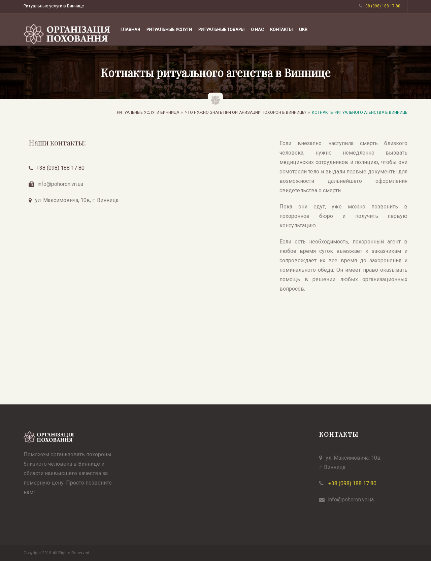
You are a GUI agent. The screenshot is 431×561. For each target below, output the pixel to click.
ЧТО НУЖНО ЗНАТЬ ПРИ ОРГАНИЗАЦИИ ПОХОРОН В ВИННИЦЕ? (245, 112)
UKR (303, 29)
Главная (130, 29)
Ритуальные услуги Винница (148, 112)
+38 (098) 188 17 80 (60, 168)
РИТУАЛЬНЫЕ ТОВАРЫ (221, 29)
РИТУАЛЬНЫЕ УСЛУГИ (169, 29)
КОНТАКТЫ (281, 29)
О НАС (257, 29)
